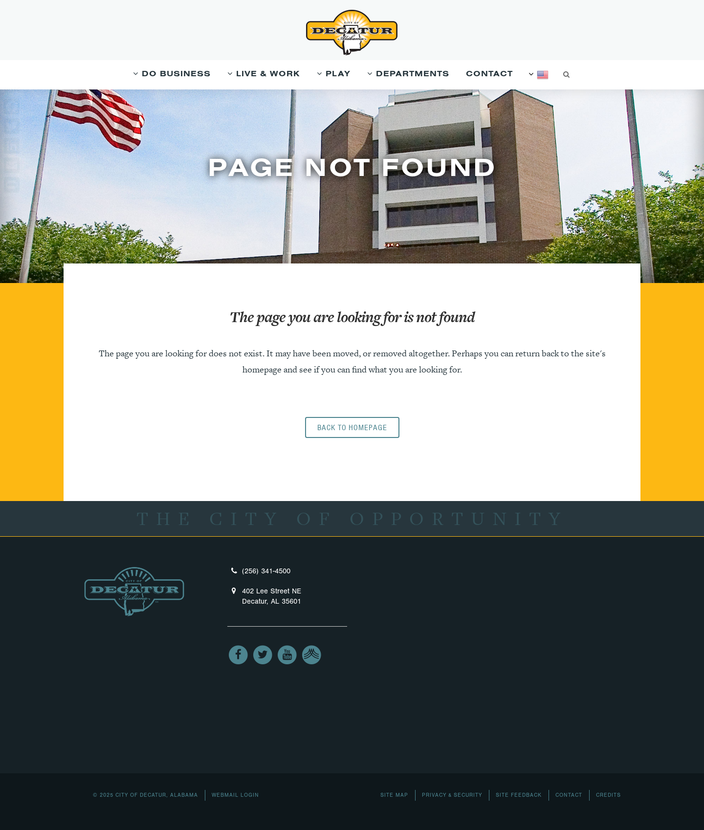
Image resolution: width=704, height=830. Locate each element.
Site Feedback (519, 795)
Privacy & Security (452, 795)
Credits (608, 795)
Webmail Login (235, 795)
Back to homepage (352, 427)
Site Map (394, 795)
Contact (568, 795)
